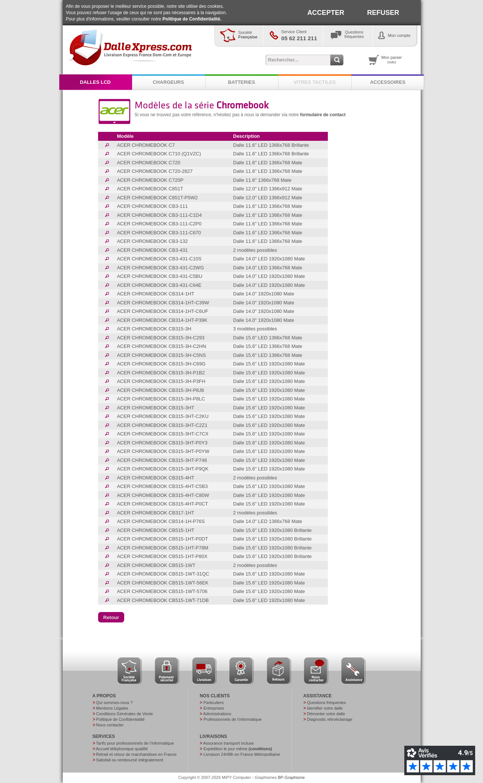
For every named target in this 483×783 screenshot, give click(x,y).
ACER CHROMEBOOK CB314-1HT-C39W (163, 302)
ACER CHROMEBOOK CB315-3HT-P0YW (163, 451)
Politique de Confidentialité (120, 719)
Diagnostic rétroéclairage (329, 719)
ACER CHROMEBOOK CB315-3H (154, 329)
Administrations (217, 713)
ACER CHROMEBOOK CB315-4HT (155, 478)
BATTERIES (241, 82)
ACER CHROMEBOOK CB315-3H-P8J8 (160, 390)
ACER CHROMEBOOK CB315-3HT (155, 407)
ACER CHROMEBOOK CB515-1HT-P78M (162, 548)
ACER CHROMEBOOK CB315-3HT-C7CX (162, 434)
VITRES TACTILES (315, 82)
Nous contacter (110, 725)
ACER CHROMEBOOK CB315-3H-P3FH (161, 381)
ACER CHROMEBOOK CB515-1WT (156, 565)
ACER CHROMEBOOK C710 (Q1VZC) (159, 153)
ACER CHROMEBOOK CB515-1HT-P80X (162, 556)
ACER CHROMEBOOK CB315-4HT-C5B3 (162, 486)
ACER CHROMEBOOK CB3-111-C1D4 (159, 215)
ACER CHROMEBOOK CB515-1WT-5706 (162, 591)
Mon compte (399, 35)
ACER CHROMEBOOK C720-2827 (154, 171)
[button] (111, 617)
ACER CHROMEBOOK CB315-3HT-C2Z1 (162, 425)
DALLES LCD (95, 82)
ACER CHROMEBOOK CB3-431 (152, 250)
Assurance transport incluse (228, 743)
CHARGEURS (168, 82)
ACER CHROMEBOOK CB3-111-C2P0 (159, 223)
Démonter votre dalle (326, 713)
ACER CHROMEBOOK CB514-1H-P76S (161, 521)
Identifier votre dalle (325, 708)
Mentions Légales (112, 708)
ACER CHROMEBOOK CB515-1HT (155, 530)
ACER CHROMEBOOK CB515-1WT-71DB (162, 600)
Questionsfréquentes (354, 34)
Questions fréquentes (326, 702)
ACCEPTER (325, 12)
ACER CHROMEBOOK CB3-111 (152, 206)
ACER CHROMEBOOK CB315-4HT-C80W (163, 495)
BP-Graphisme (291, 777)
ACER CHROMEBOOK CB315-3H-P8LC (161, 399)
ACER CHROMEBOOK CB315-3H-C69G (161, 364)
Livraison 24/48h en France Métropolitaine (241, 754)
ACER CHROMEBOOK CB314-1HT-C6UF (162, 311)
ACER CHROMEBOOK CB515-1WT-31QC (163, 574)
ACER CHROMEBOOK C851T (150, 188)
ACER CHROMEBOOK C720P (150, 180)
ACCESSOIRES (387, 82)
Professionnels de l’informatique (232, 719)
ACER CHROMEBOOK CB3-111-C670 (159, 232)
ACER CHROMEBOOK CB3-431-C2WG (160, 267)
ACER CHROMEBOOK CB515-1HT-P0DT (162, 539)
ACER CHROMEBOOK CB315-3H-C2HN (161, 346)
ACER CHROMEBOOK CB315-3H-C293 (160, 337)
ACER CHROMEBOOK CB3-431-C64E (159, 285)
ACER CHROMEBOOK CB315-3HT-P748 (162, 460)
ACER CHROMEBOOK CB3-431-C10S (159, 258)
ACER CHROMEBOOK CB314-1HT (155, 294)
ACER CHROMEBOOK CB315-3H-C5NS (161, 355)
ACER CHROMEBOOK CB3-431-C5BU (159, 276)
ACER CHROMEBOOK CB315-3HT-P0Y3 (162, 443)
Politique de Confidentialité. (192, 19)
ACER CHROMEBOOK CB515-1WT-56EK (162, 583)
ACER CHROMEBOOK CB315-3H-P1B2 (161, 372)
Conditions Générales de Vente (124, 713)
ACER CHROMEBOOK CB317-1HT (155, 513)
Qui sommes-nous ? (114, 702)
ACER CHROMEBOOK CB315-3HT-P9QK (162, 469)
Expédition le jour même (237, 748)
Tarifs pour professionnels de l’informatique (135, 743)
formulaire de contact (322, 114)
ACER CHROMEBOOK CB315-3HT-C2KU (162, 416)
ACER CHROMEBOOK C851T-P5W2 (157, 197)
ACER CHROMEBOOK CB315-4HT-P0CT (162, 504)
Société (247, 34)
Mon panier (392, 59)
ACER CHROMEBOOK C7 (146, 145)
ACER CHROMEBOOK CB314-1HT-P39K (162, 320)
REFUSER (383, 12)
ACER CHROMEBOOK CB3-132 (152, 241)
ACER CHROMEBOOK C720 (148, 162)
